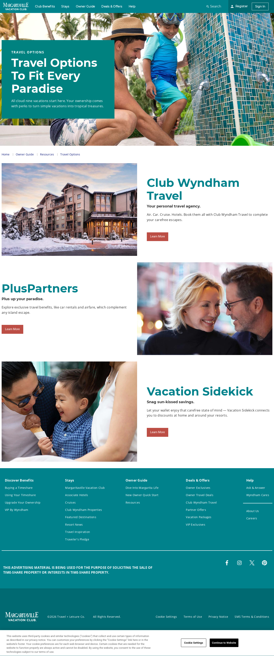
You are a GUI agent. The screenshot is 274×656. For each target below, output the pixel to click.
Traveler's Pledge (77, 539)
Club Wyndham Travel (201, 502)
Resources (47, 154)
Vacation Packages (198, 517)
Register (241, 6)
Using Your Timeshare (20, 495)
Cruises (70, 502)
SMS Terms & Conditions (252, 617)
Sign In (260, 6)
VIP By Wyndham (16, 510)
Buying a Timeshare (19, 488)
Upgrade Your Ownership (23, 502)
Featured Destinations (80, 517)
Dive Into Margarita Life (142, 488)
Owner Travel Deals (199, 495)
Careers (251, 518)
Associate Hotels (76, 495)
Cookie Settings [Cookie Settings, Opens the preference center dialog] (193, 645)
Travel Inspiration (77, 532)
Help (132, 6)
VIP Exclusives (195, 524)
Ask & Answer (255, 488)
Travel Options (70, 154)
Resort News (74, 524)
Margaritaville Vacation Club (85, 488)
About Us (252, 511)
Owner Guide (85, 6)
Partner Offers (196, 510)
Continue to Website (224, 645)
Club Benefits (45, 6)
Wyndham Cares (257, 495)
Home (6, 154)
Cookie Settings (166, 617)
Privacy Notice (218, 617)
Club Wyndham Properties (83, 510)
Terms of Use (193, 617)
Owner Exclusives (198, 488)
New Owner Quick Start (142, 495)
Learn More (157, 236)
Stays (65, 6)
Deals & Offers (111, 6)
